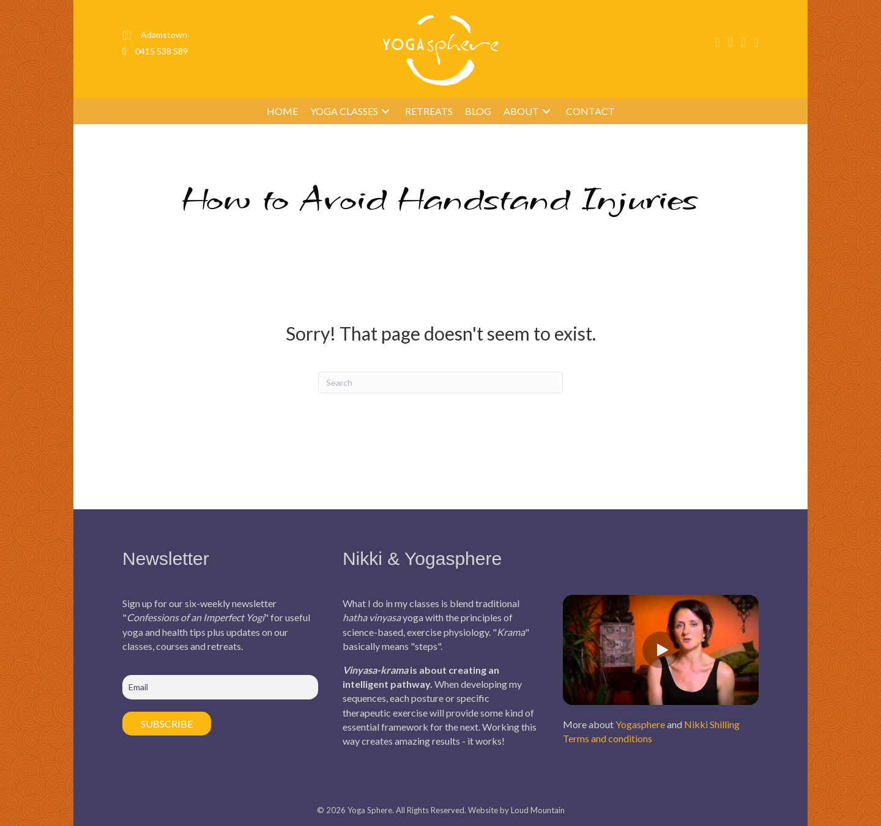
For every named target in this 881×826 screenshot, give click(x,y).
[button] (385, 111)
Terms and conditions (607, 738)
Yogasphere (640, 724)
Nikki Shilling (712, 724)
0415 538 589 (161, 51)
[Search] (440, 382)
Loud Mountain (538, 810)
